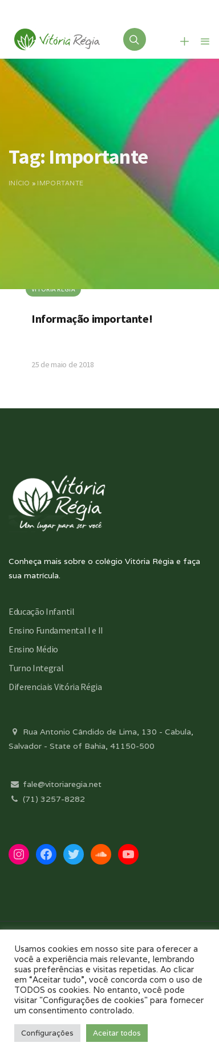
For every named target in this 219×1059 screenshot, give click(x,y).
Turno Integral (36, 667)
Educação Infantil (42, 611)
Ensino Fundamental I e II (56, 630)
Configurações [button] (47, 1033)
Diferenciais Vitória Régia (55, 686)
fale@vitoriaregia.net (55, 784)
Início (19, 183)
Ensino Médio (33, 649)
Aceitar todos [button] (117, 1033)
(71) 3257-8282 (47, 799)
